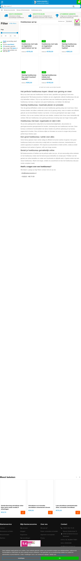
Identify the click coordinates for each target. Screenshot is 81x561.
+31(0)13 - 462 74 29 (27, 176)
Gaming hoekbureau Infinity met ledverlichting (49, 77)
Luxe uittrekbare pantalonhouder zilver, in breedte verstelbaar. (66, 506)
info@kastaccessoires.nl (28, 173)
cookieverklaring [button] (61, 554)
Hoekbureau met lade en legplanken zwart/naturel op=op (30, 46)
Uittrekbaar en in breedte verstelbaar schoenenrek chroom (39, 506)
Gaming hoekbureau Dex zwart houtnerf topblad (29, 77)
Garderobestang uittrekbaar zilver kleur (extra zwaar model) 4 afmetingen (12, 507)
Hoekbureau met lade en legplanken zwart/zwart (50, 46)
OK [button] (60, 558)
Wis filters (13, 23)
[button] (76, 477)
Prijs (2, 29)
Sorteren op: (61, 21)
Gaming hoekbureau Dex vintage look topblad (69, 46)
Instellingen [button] (21, 558)
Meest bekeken (7, 477)
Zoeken (77, 6)
